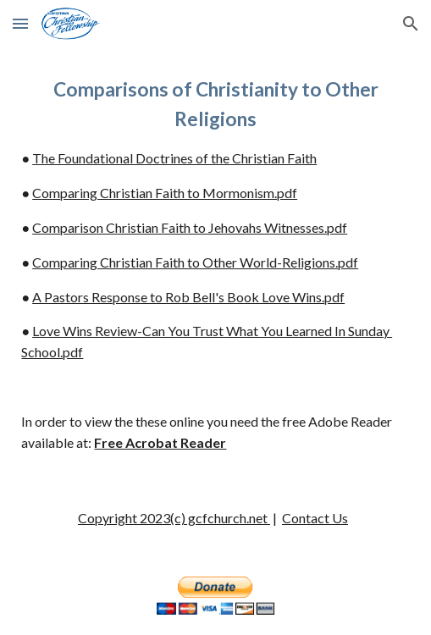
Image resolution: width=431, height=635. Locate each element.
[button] (20, 23)
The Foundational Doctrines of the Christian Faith (174, 158)
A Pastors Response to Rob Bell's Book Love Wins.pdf (188, 297)
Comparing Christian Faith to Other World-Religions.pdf (195, 262)
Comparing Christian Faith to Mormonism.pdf (164, 193)
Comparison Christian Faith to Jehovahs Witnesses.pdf (189, 227)
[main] (215, 264)
